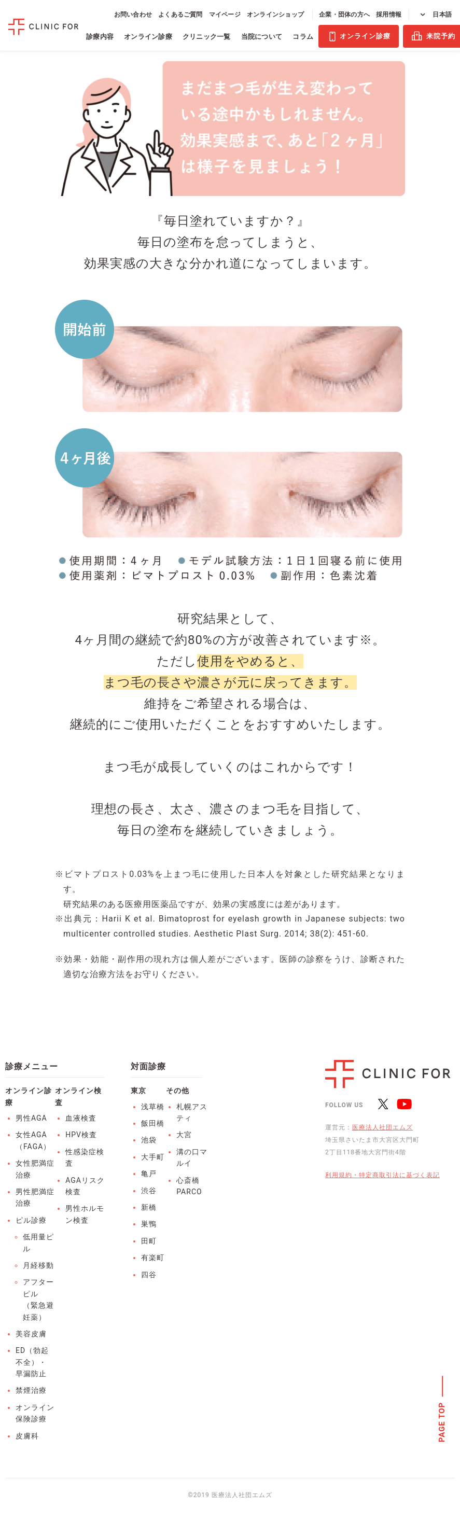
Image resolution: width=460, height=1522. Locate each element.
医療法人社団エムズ (382, 1127)
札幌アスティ (191, 1112)
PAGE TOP (442, 1422)
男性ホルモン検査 (84, 1214)
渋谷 (149, 1190)
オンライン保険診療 (35, 1413)
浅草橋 (152, 1106)
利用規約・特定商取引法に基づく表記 (382, 1175)
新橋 (149, 1207)
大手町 (152, 1157)
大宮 (184, 1134)
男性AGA (31, 1118)
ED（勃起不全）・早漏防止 (32, 1362)
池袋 (149, 1140)
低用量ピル (38, 1242)
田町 (149, 1241)
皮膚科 (27, 1436)
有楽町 (152, 1257)
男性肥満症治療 (35, 1197)
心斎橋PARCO (189, 1186)
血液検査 (80, 1118)
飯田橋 (152, 1123)
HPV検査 (81, 1134)
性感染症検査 (84, 1157)
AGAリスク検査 (85, 1186)
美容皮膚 (31, 1334)
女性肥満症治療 (35, 1169)
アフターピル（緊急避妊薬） (38, 1299)
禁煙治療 (31, 1390)
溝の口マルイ (191, 1157)
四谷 (149, 1274)
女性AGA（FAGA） (33, 1140)
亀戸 (149, 1173)
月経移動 (38, 1265)
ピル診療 (31, 1220)
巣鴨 (149, 1224)
